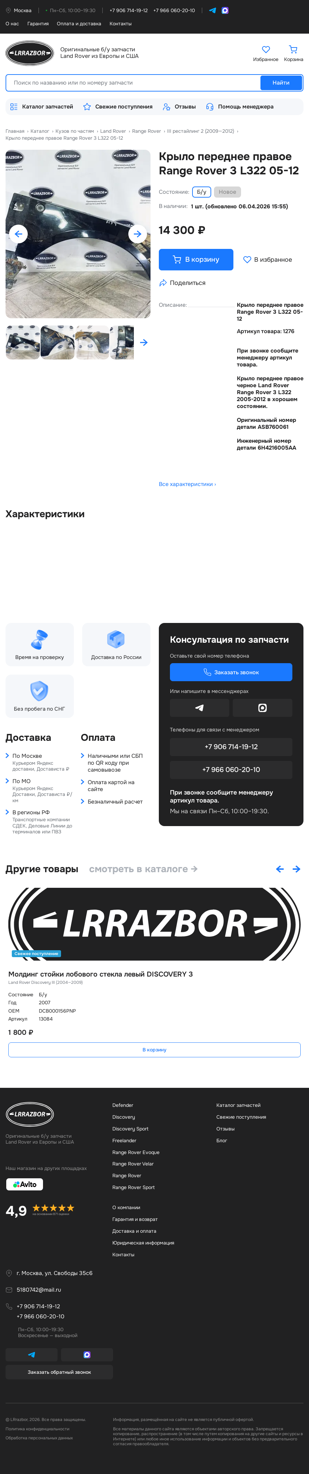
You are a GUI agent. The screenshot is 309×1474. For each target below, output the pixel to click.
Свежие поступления (118, 107)
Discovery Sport (130, 1128)
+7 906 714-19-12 (231, 747)
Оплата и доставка (79, 24)
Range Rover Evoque (136, 1152)
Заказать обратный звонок (59, 1372)
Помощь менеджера (240, 107)
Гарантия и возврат (135, 1219)
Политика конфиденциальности (37, 1428)
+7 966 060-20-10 (231, 769)
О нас (12, 24)
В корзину (154, 1049)
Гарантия (38, 24)
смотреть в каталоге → (143, 868)
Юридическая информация (143, 1242)
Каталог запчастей (41, 107)
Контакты (121, 24)
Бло (221, 1140)
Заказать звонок (231, 672)
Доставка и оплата (134, 1231)
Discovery (123, 1116)
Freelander (124, 1140)
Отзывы (179, 107)
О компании (126, 1207)
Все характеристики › (187, 484)
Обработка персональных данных (39, 1438)
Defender (122, 1105)
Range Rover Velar (133, 1164)
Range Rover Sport (133, 1187)
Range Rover (126, 1175)
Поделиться (182, 283)
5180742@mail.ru (39, 1289)
